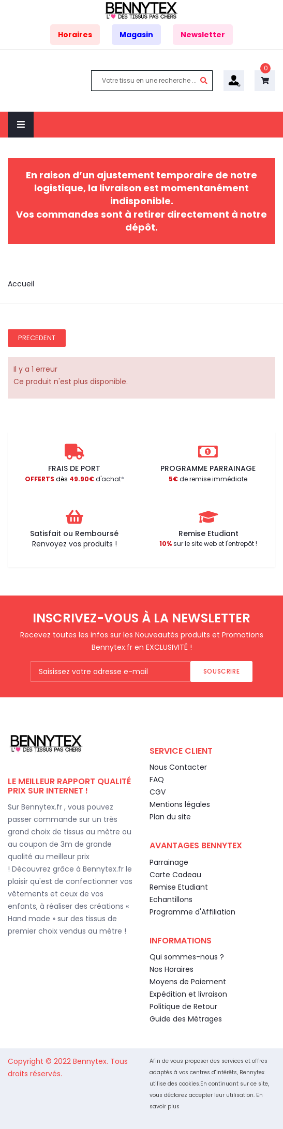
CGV (158, 792)
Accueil (21, 284)
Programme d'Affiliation (192, 912)
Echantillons (171, 899)
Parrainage (169, 862)
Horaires (75, 34)
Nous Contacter (178, 767)
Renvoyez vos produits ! (74, 544)
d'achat (73, 479)
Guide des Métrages (186, 1019)
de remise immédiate (208, 479)
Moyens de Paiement (188, 982)
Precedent (36, 338)
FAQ (157, 779)
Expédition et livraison (188, 994)
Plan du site (170, 817)
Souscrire (221, 671)
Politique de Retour (183, 1006)
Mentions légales (180, 804)
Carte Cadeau (175, 874)
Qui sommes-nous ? (187, 957)
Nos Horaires (171, 969)
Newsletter (203, 34)
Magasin (136, 34)
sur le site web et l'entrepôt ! (208, 543)
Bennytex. (91, 1061)
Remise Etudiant (179, 887)
